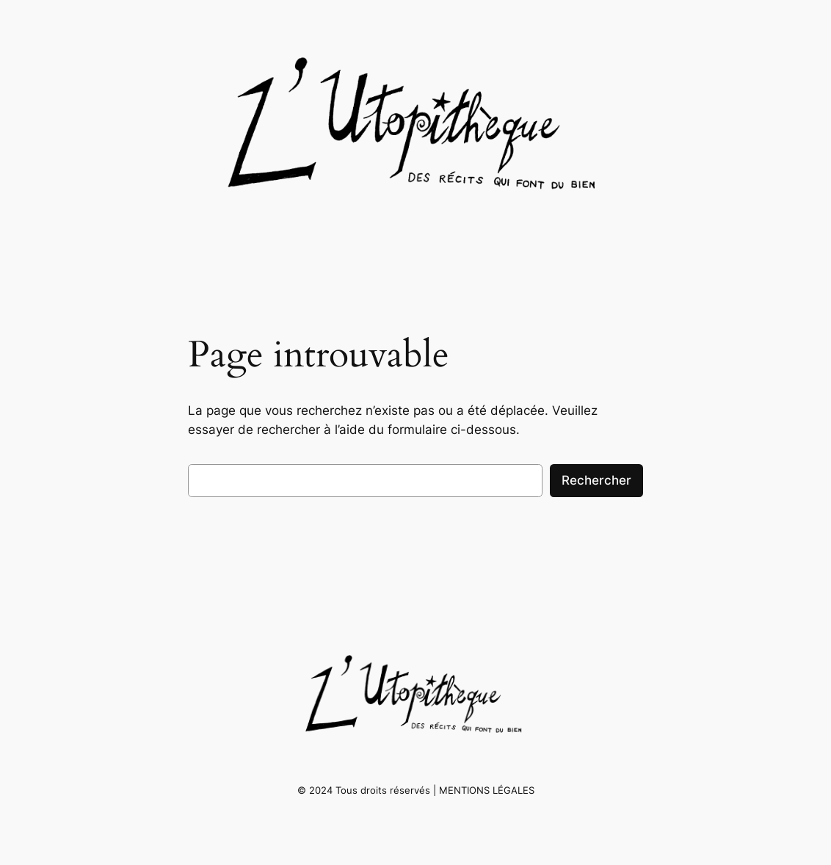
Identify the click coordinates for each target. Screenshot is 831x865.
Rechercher (596, 480)
